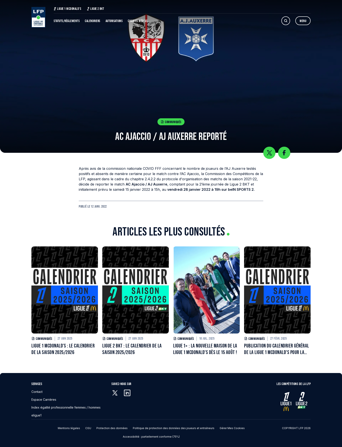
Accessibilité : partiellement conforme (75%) (151, 436)
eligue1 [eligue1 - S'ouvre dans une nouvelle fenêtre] (36, 415)
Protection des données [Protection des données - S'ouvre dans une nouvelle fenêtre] (112, 428)
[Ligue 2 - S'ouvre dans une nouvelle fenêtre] (301, 401)
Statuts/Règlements (67, 21)
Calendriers (92, 21)
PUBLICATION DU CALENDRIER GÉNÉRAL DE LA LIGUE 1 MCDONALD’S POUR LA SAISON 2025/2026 (276, 349)
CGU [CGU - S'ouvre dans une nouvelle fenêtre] (88, 428)
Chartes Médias (137, 21)
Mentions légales (69, 428)
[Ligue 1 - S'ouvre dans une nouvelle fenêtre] (285, 401)
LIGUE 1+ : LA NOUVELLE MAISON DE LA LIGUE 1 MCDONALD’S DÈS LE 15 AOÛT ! (205, 349)
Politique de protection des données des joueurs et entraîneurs (173, 428)
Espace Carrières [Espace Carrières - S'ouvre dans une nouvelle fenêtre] (43, 399)
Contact (37, 392)
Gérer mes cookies (232, 428)
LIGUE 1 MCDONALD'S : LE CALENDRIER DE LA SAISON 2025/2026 (63, 349)
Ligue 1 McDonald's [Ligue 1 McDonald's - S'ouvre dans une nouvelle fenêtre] (67, 9)
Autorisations (114, 21)
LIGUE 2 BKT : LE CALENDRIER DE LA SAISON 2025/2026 (132, 349)
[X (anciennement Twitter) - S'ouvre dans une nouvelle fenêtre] (114, 392)
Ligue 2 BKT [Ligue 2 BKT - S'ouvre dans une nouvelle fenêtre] (95, 9)
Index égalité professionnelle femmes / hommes (66, 407)
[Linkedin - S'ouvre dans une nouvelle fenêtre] (127, 392)
